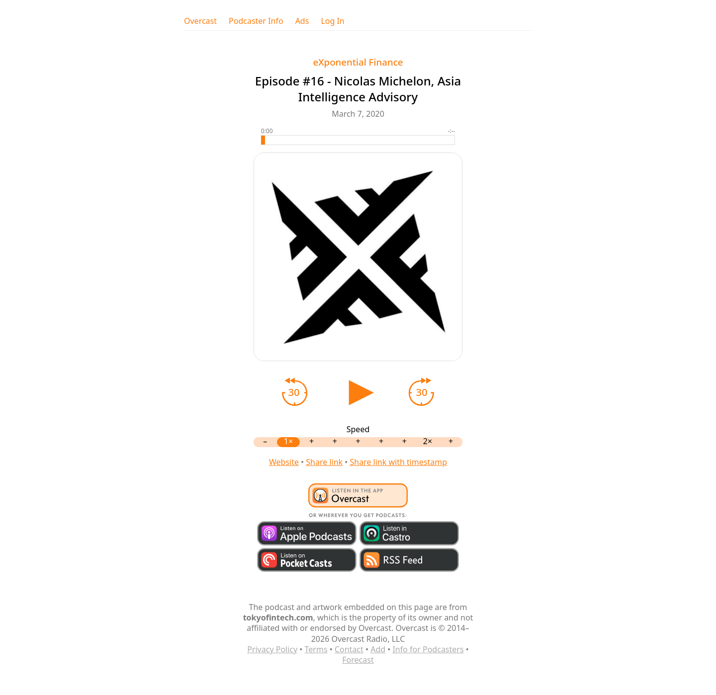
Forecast (357, 659)
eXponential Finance (358, 62)
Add (377, 649)
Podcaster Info (256, 21)
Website (284, 462)
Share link (324, 462)
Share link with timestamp (398, 462)
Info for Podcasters (427, 649)
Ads (302, 21)
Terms (316, 649)
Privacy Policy (272, 649)
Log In (332, 21)
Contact (349, 649)
